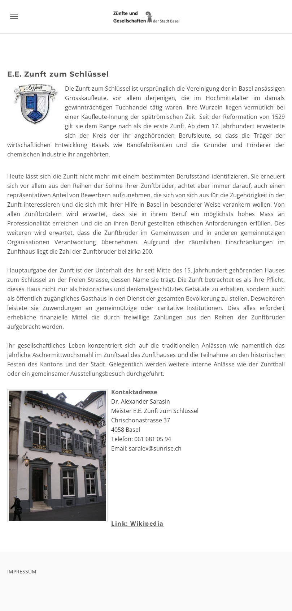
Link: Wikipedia (137, 524)
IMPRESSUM (21, 571)
